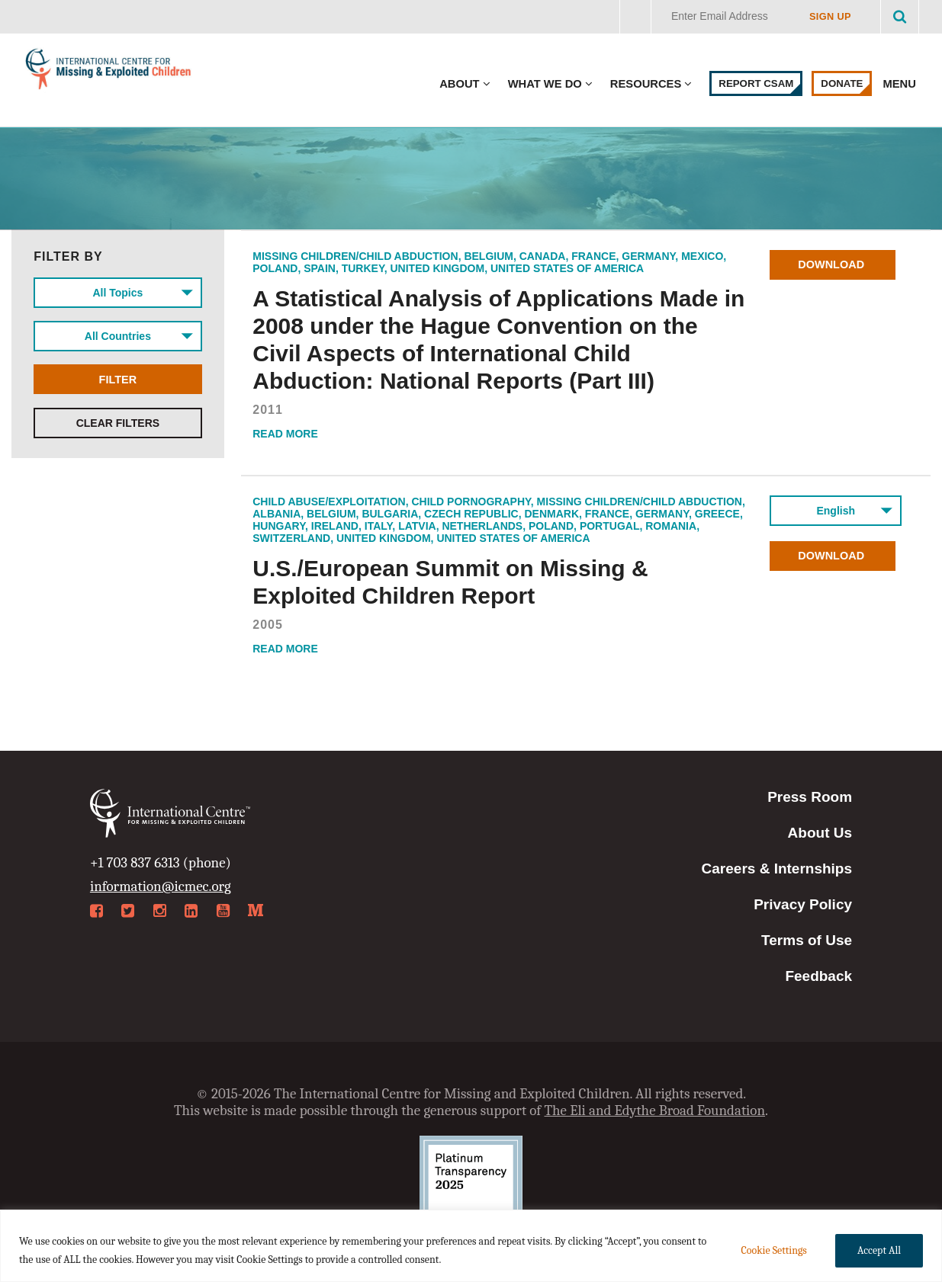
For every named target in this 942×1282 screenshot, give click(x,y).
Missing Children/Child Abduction (355, 256)
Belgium (488, 256)
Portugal (610, 526)
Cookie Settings (773, 1250)
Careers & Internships (777, 869)
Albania (276, 514)
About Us (820, 833)
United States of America (567, 268)
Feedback (818, 976)
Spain (320, 268)
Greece (717, 514)
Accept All (879, 1250)
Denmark (552, 514)
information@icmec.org (160, 886)
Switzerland (291, 538)
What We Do (545, 84)
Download (836, 265)
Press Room (809, 797)
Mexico (702, 256)
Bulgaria (390, 514)
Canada (542, 256)
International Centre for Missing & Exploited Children (109, 72)
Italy (379, 526)
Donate (842, 83)
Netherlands (482, 526)
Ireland (334, 526)
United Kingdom (437, 268)
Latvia (417, 526)
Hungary (278, 526)
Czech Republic (471, 514)
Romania (670, 526)
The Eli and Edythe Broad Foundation (655, 1110)
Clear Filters (117, 434)
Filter (117, 389)
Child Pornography (470, 501)
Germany (648, 256)
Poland (274, 268)
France (593, 256)
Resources (645, 84)
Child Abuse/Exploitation (328, 501)
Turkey (363, 268)
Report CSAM (756, 83)
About (459, 84)
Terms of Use (806, 940)
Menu (901, 84)
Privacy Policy (803, 904)
